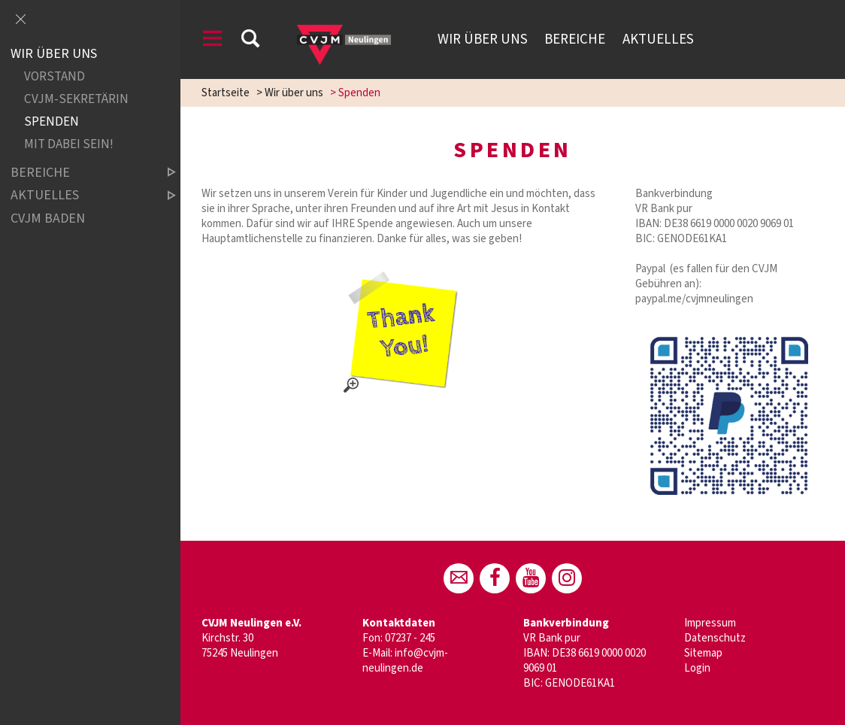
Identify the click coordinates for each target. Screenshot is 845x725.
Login (697, 668)
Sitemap (703, 653)
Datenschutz (715, 638)
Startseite (225, 93)
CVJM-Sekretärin (76, 99)
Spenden (51, 122)
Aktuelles (658, 39)
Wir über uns (483, 39)
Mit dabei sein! (69, 144)
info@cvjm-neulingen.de (405, 660)
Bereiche (574, 39)
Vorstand (54, 77)
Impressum (710, 623)
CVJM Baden (48, 218)
